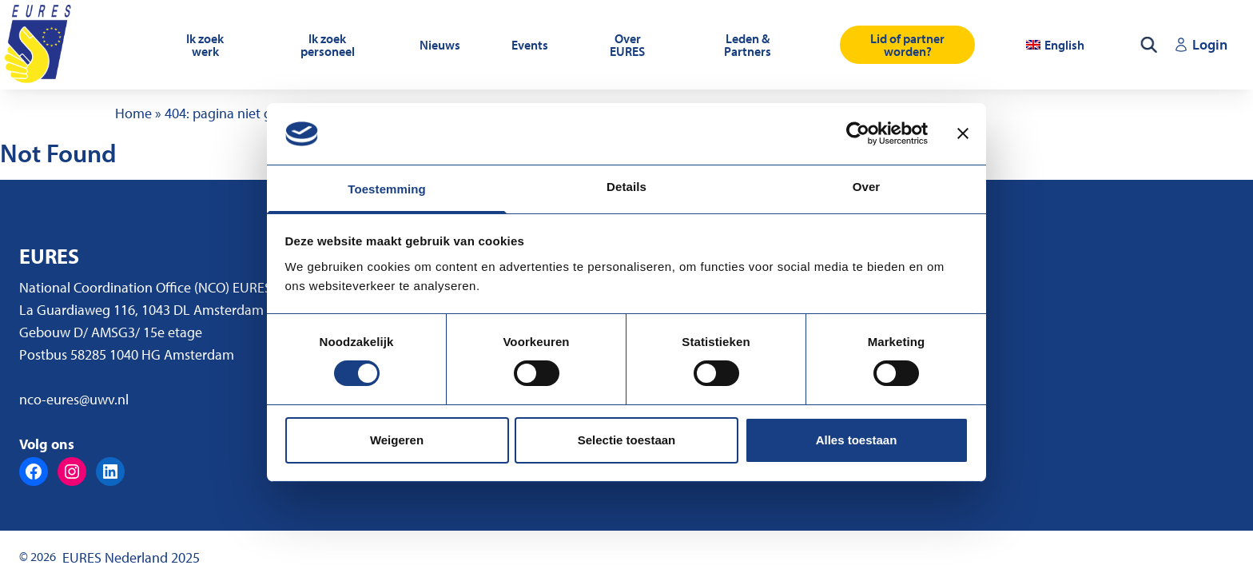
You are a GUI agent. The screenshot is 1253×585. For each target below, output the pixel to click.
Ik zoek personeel (327, 44)
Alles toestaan (856, 440)
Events (529, 45)
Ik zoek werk (205, 44)
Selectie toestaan (627, 440)
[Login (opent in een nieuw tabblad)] (1200, 45)
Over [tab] (867, 186)
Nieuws (440, 45)
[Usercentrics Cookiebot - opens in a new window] (858, 133)
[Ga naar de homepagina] (39, 45)
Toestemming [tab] (387, 189)
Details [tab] (626, 186)
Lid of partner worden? (907, 44)
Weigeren (397, 440)
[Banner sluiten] (963, 133)
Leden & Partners (747, 44)
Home (133, 113)
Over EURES (627, 44)
